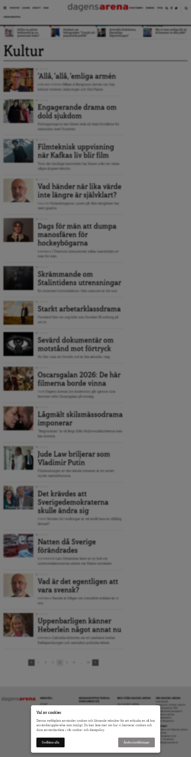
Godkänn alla (50, 742)
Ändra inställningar (136, 742)
